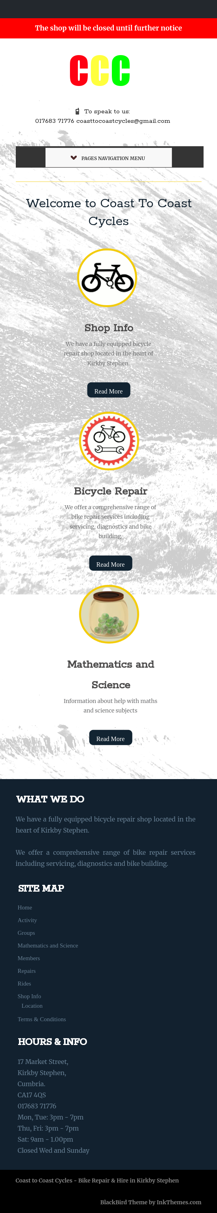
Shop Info (108, 328)
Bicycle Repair (110, 492)
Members (29, 958)
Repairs (27, 971)
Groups (26, 933)
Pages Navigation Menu (108, 158)
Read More (108, 391)
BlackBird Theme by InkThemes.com (151, 1202)
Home (25, 907)
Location (32, 1006)
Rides (24, 983)
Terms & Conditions (42, 1019)
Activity (27, 920)
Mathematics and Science (48, 945)
